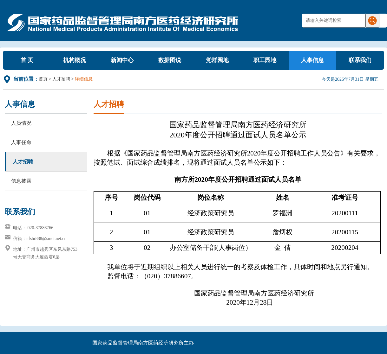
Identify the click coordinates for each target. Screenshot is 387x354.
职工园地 (264, 60)
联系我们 (360, 60)
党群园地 (217, 60)
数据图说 (169, 60)
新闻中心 (122, 60)
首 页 (27, 60)
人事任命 (21, 142)
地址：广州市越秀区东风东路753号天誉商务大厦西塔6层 (45, 253)
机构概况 (74, 60)
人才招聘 (61, 79)
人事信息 (312, 60)
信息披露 (21, 181)
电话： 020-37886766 (33, 227)
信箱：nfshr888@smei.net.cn (39, 238)
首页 (43, 79)
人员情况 (21, 123)
